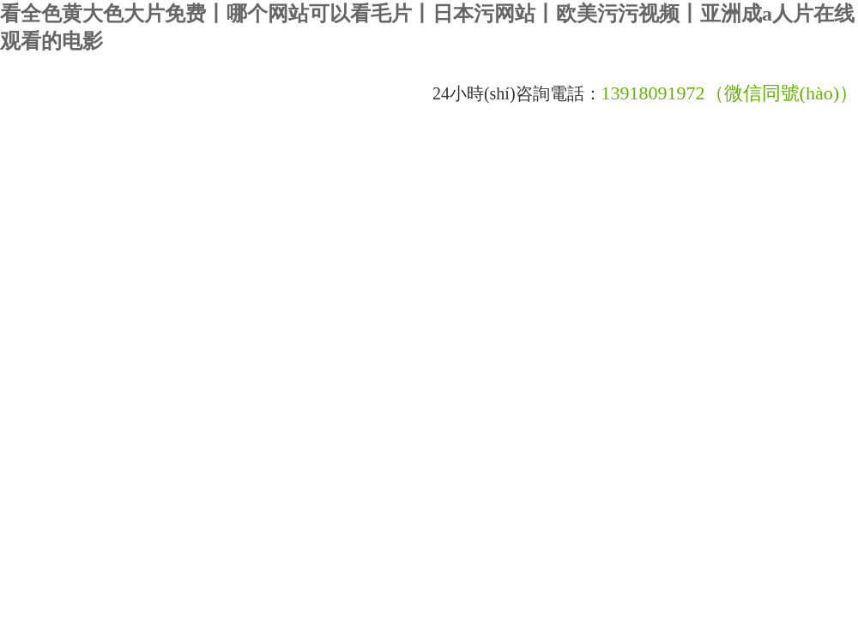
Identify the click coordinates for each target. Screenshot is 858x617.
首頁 (31, 156)
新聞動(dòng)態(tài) (248, 156)
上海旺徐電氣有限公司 (210, 94)
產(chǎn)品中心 (486, 156)
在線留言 (172, 200)
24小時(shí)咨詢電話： (516, 93)
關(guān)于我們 (120, 156)
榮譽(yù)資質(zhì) (64, 200)
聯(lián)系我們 (270, 200)
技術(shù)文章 (371, 156)
